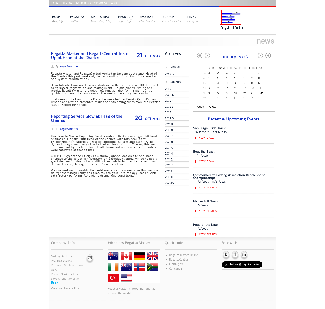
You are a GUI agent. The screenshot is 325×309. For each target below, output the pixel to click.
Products (125, 20)
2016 (169, 141)
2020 (169, 118)
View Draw (206, 138)
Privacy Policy (72, 288)
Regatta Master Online (183, 255)
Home (58, 20)
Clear (213, 106)
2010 (169, 177)
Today (200, 106)
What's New (101, 20)
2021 (169, 112)
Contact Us (100, 3)
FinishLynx (176, 264)
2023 (169, 100)
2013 (169, 159)
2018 (169, 130)
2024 (169, 95)
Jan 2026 (176, 82)
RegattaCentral (178, 259)
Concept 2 (175, 268)
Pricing (54, 3)
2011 (168, 171)
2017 (169, 136)
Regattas (77, 20)
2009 (169, 182)
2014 (169, 153)
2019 (169, 124)
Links (193, 20)
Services (148, 20)
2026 (169, 74)
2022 (169, 106)
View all (175, 67)
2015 (169, 147)
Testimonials (83, 3)
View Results (208, 188)
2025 (169, 89)
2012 (169, 165)
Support (171, 20)
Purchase (67, 3)
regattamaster (69, 279)
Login (114, 3)
